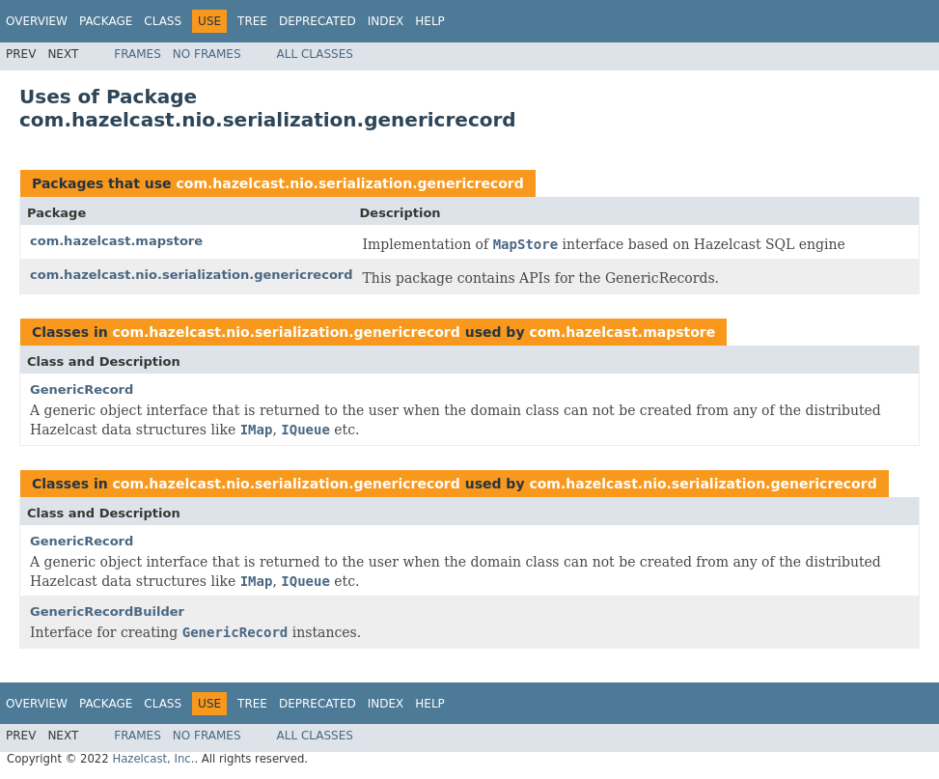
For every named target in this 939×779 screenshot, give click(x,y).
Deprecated (317, 21)
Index (386, 21)
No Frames (207, 54)
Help (430, 21)
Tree (252, 21)
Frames (137, 54)
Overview (37, 21)
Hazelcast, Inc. (153, 758)
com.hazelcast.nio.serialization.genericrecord (349, 183)
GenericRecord (81, 389)
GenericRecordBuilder (107, 611)
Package (105, 21)
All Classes (315, 54)
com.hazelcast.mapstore (116, 241)
